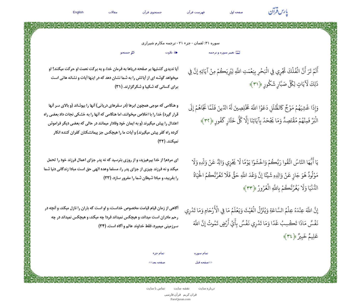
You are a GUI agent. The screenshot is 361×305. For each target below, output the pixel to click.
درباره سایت (206, 288)
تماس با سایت (155, 288)
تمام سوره (201, 253)
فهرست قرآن (196, 12)
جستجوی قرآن (152, 12)
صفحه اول (236, 12)
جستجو (127, 52)
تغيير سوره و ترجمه (225, 52)
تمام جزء (158, 253)
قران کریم (190, 294)
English (78, 12)
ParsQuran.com (181, 299)
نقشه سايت (181, 288)
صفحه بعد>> (157, 262)
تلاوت (172, 52)
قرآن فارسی (172, 294)
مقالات (112, 12)
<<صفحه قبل (203, 262)
